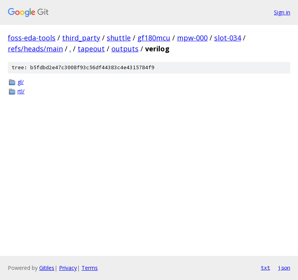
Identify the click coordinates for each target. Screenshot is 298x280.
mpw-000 (192, 37)
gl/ (20, 82)
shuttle (119, 37)
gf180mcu (153, 37)
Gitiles (46, 267)
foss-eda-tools (31, 37)
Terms (89, 267)
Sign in (282, 12)
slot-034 (227, 37)
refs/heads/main (35, 48)
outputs (125, 48)
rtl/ (20, 91)
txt (265, 267)
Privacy (68, 267)
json (284, 267)
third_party (81, 37)
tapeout (91, 48)
